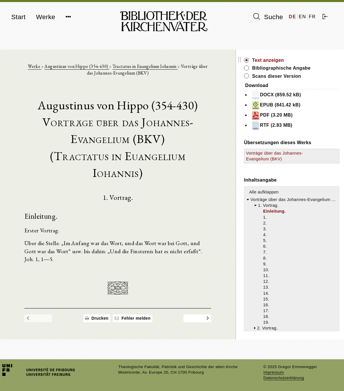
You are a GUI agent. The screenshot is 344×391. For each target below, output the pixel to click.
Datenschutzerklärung (283, 378)
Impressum (273, 372)
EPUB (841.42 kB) (298, 105)
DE (292, 16)
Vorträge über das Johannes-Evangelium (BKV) (290, 159)
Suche (268, 17)
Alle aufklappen (286, 198)
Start (18, 17)
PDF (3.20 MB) (294, 115)
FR (312, 16)
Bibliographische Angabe (303, 68)
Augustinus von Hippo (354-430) (84, 67)
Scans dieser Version (298, 76)
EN (302, 16)
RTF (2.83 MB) (294, 125)
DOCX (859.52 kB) (298, 95)
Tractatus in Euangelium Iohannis (152, 67)
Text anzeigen (290, 60)
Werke (45, 17)
